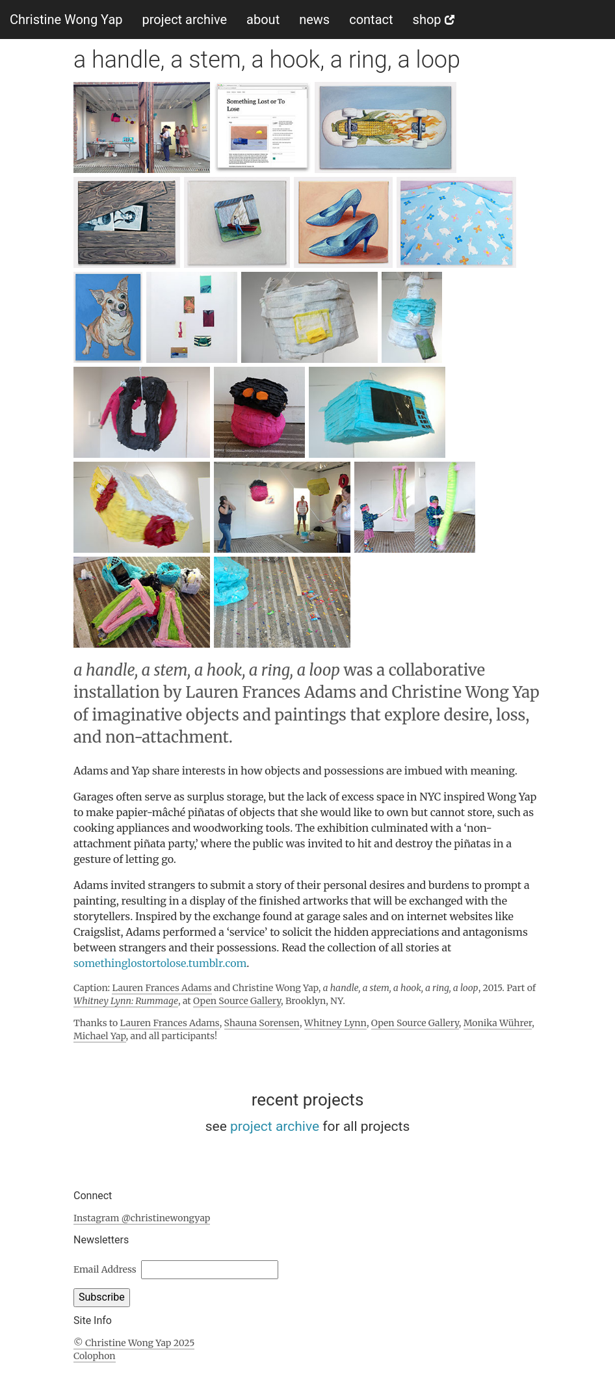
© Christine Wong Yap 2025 (133, 1343)
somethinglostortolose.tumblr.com (159, 963)
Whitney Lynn (335, 1023)
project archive (185, 19)
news (314, 19)
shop (433, 19)
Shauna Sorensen (262, 1023)
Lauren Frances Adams (161, 988)
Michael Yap (99, 1036)
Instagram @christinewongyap (141, 1218)
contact (371, 19)
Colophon (94, 1356)
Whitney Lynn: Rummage (125, 1001)
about (263, 19)
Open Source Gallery (237, 1001)
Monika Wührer (498, 1023)
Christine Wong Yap (66, 19)
